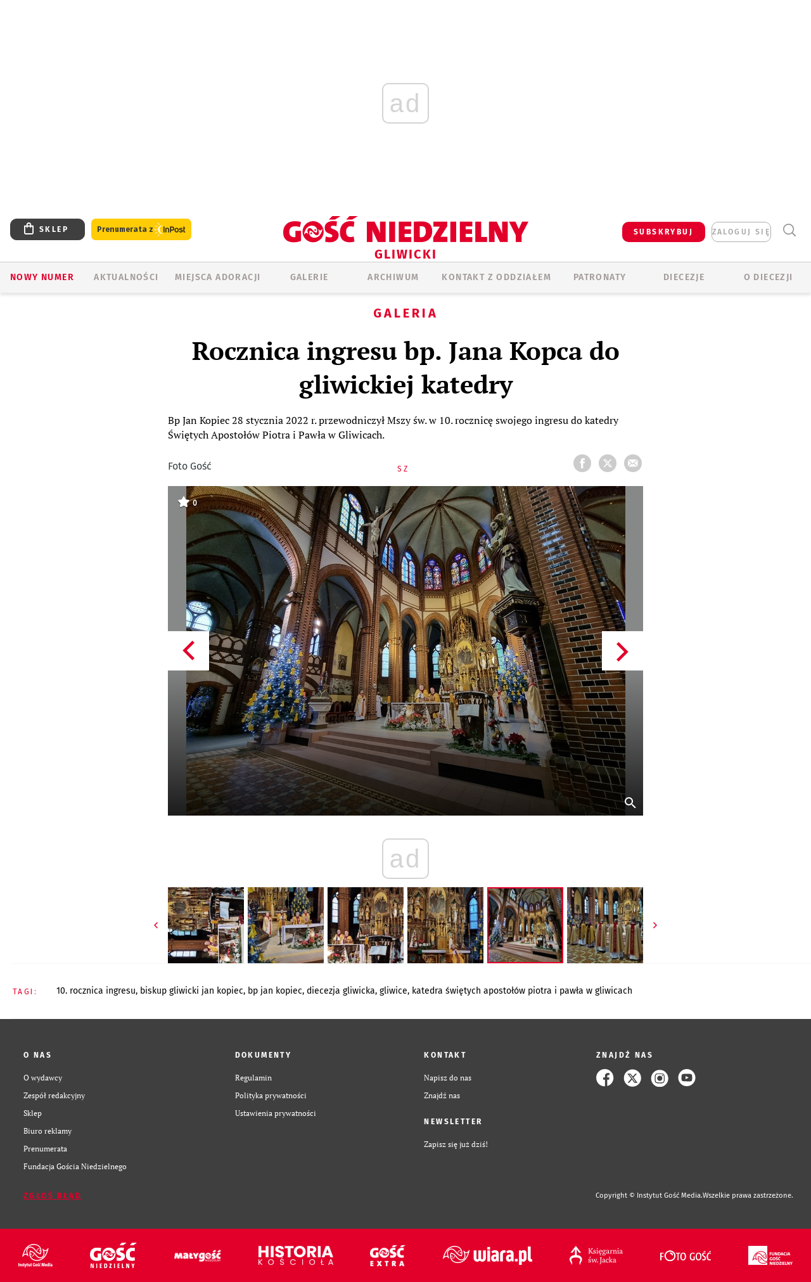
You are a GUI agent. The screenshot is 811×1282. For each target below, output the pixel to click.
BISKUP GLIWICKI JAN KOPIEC (191, 990)
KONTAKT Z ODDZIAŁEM (496, 277)
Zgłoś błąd (52, 1195)
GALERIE (309, 277)
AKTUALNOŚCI (126, 277)
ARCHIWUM (393, 277)
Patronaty (600, 277)
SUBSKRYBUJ (663, 232)
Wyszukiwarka (789, 230)
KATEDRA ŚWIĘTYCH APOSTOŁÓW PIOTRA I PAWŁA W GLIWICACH (522, 990)
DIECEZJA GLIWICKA (341, 990)
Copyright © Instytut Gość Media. (649, 1195)
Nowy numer (42, 277)
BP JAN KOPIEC (275, 990)
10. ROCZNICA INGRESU (96, 990)
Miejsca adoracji (217, 277)
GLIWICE (393, 990)
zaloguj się (741, 232)
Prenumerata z (141, 229)
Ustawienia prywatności (275, 1113)
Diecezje (684, 277)
